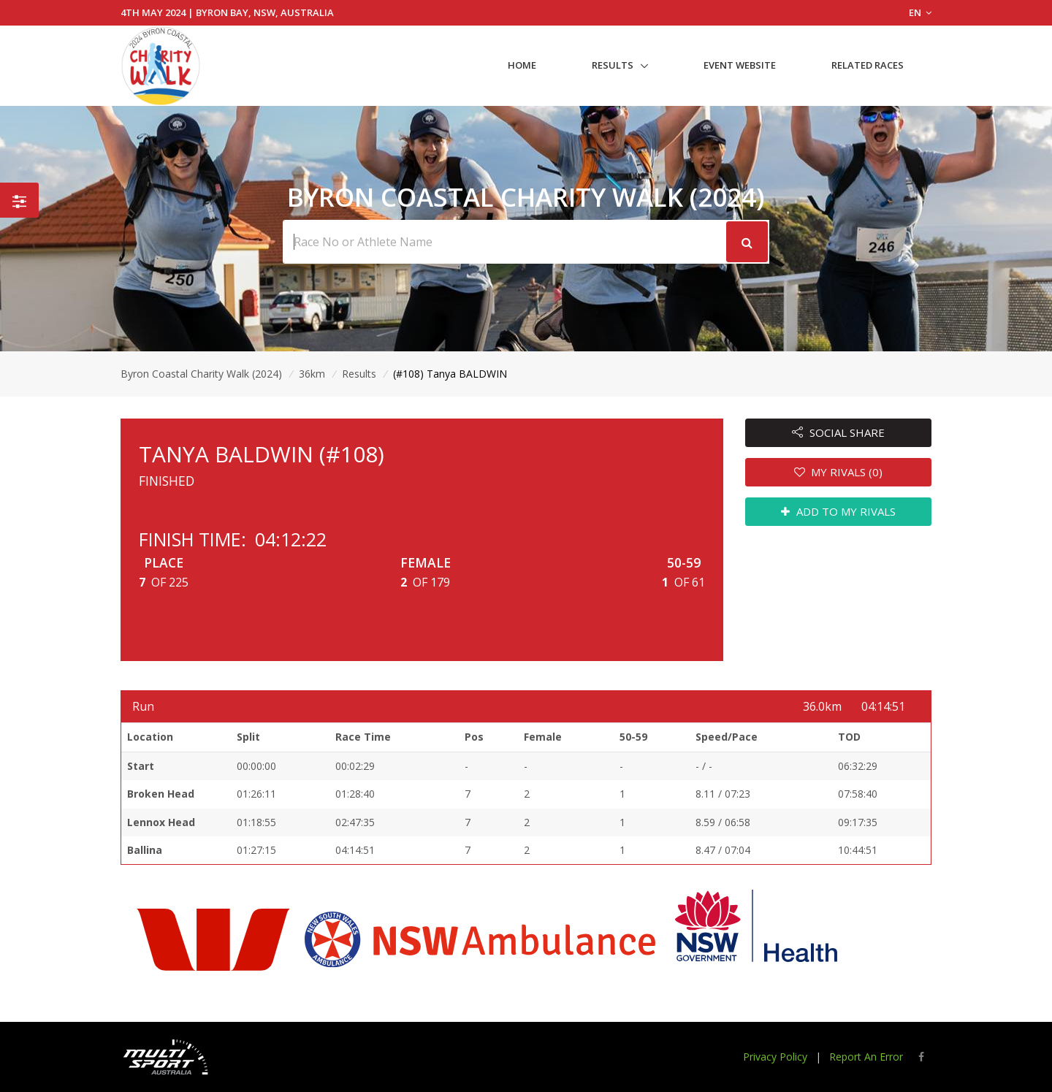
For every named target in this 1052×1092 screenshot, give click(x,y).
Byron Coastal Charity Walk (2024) (201, 374)
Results (612, 65)
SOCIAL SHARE (838, 432)
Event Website (740, 65)
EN (920, 12)
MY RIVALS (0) (838, 472)
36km (312, 374)
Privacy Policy (775, 1057)
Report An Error (866, 1057)
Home (522, 65)
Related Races (867, 65)
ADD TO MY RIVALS (838, 511)
